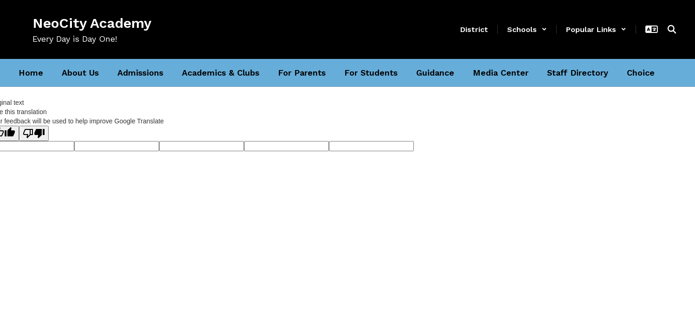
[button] (527, 29)
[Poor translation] (34, 133)
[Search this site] (671, 29)
